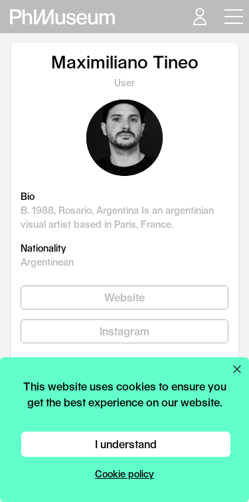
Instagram (124, 331)
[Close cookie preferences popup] (237, 369)
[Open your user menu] (199, 16)
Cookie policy (124, 473)
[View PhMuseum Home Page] (62, 17)
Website (124, 297)
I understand (126, 444)
